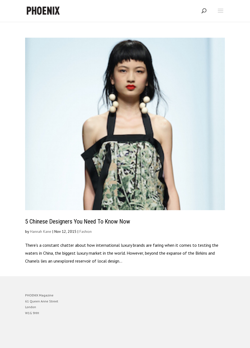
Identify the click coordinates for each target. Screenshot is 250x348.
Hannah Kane (40, 231)
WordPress (151, 339)
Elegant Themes (117, 339)
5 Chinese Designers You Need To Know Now (77, 221)
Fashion (85, 231)
